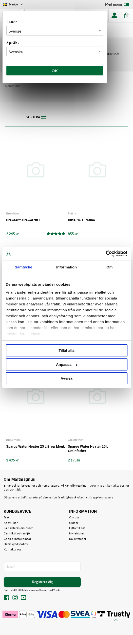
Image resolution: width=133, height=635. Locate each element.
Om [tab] (109, 267)
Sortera (36, 117)
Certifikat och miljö (17, 533)
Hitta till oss (77, 528)
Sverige (13, 4)
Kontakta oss (12, 549)
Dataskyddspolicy (16, 544)
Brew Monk (13, 439)
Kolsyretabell (78, 539)
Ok (55, 70)
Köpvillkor (11, 523)
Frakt (7, 517)
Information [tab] (66, 267)
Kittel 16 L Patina (81, 220)
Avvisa (67, 378)
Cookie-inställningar (17, 539)
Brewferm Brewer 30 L (23, 220)
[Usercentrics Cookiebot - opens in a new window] (105, 253)
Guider (73, 523)
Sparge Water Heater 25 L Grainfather (88, 448)
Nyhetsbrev (77, 533)
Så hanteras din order (18, 528)
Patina (72, 213)
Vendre (57, 590)
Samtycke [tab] (23, 267)
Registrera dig (42, 582)
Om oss (74, 517)
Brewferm (12, 213)
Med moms (117, 5)
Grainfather (75, 439)
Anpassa (66, 364)
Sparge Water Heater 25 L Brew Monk (35, 446)
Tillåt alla (67, 350)
